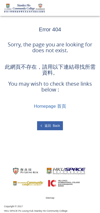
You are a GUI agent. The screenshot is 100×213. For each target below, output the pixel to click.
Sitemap (50, 198)
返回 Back (50, 126)
